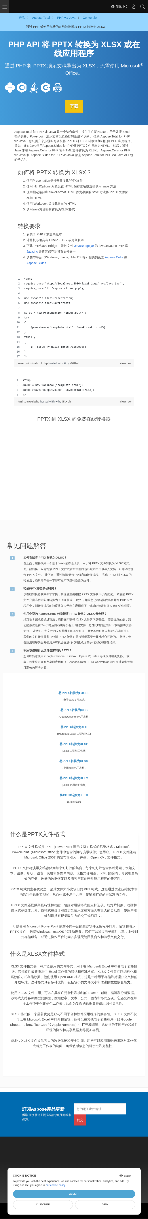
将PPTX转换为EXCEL (74, 693)
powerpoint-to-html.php (32, 363)
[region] (74, 317)
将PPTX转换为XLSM (73, 761)
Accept (74, 1193)
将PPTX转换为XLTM (74, 778)
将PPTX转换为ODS (74, 710)
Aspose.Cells (114, 257)
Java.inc (32, 251)
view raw (125, 363)
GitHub (74, 363)
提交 (80, 1120)
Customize (43, 1204)
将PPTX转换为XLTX (74, 795)
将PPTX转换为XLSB (74, 744)
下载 (74, 106)
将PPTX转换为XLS (74, 727)
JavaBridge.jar (84, 245)
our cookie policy (55, 1185)
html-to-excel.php (28, 401)
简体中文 (119, 7)
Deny (105, 1204)
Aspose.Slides (36, 263)
